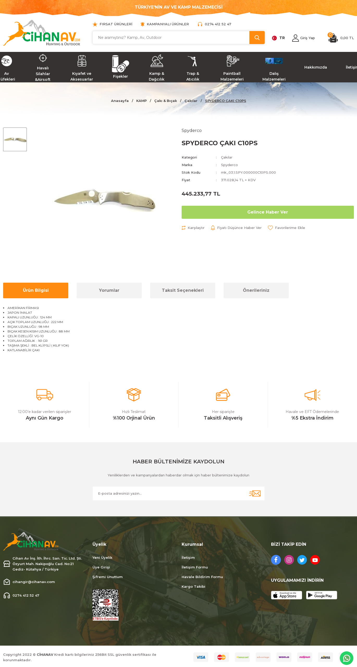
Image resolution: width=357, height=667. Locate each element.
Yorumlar (109, 290)
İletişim (188, 557)
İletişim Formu (195, 567)
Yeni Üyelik (102, 557)
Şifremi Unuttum (108, 577)
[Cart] (341, 38)
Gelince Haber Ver (267, 212)
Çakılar (226, 157)
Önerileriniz (256, 290)
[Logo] (41, 33)
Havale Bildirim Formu (202, 577)
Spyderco (229, 165)
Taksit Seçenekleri (183, 290)
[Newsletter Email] (179, 493)
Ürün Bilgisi (36, 290)
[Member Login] (295, 38)
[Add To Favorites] (286, 228)
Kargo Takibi (193, 586)
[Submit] (255, 493)
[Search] (179, 37)
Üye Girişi (101, 567)
